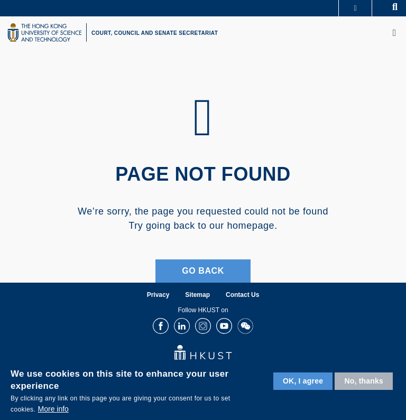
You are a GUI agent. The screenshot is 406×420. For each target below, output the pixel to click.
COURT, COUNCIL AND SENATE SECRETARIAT (154, 33)
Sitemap (197, 294)
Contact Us (242, 294)
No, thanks (363, 381)
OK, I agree (303, 381)
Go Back (203, 270)
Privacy (158, 294)
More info (53, 409)
